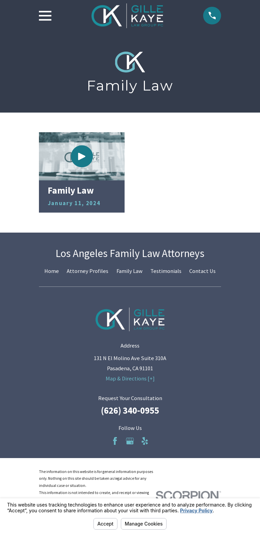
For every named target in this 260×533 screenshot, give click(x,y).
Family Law (129, 271)
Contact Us (202, 271)
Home (51, 271)
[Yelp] (145, 441)
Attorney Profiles (87, 271)
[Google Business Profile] (130, 441)
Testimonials (165, 271)
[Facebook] (115, 441)
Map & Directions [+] (130, 378)
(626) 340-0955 (130, 410)
